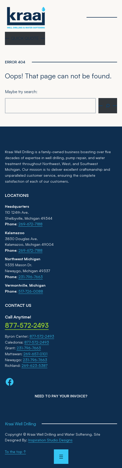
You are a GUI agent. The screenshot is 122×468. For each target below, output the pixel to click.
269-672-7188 (30, 224)
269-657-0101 (35, 354)
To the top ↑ (15, 451)
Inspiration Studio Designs (50, 440)
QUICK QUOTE (25, 38)
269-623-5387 (34, 365)
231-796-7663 (30, 276)
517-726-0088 (30, 291)
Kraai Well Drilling (20, 423)
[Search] (107, 105)
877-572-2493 (42, 336)
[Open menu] (61, 456)
